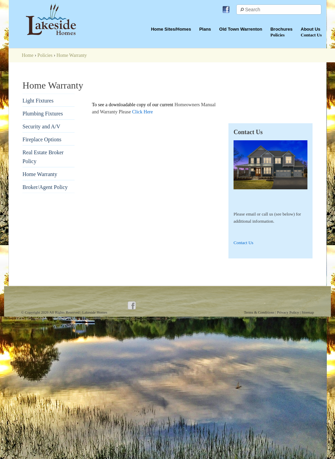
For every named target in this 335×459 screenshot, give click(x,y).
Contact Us (243, 242)
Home (27, 55)
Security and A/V (41, 126)
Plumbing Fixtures (42, 113)
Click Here (142, 111)
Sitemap (308, 312)
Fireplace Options (41, 139)
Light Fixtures (37, 101)
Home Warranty (39, 174)
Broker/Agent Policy (45, 187)
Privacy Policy (288, 312)
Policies (44, 55)
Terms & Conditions (259, 312)
